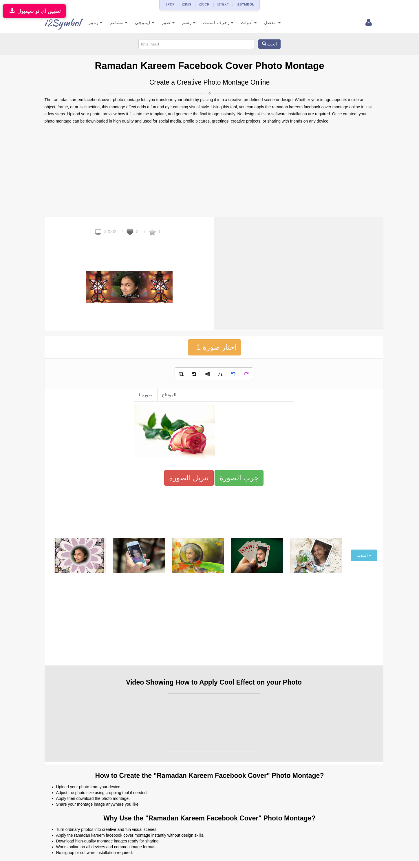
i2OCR (204, 4)
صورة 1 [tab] (145, 395)
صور (159, 22)
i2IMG (186, 4)
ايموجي (136, 22)
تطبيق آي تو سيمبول (34, 11)
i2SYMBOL (245, 4)
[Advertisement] (210, 170)
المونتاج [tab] (169, 395)
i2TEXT (223, 4)
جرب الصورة (239, 478)
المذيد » (364, 555)
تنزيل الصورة (189, 478)
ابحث (269, 44)
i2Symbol (56, 23)
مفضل (264, 22)
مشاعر (110, 22)
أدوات (240, 22)
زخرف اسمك (209, 22)
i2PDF (169, 4)
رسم (180, 22)
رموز (87, 22)
